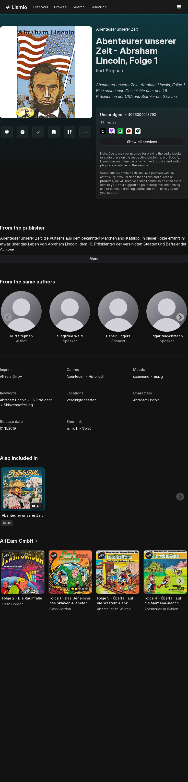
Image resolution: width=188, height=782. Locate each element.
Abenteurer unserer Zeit (117, 29)
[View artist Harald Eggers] (118, 317)
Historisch (96, 376)
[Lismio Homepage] (16, 7)
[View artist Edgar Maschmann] (166, 317)
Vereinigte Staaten (81, 400)
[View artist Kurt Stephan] (21, 317)
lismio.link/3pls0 (79, 428)
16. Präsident (41, 400)
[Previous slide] (8, 317)
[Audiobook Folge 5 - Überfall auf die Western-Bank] (118, 572)
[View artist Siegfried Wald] (69, 317)
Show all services (142, 142)
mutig (158, 376)
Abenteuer (76, 376)
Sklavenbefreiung (18, 405)
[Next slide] (180, 317)
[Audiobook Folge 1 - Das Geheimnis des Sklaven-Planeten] (70, 572)
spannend (141, 376)
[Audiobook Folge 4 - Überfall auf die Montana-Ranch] (165, 572)
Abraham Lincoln (13, 400)
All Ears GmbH (11, 376)
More (94, 259)
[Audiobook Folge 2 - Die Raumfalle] (23, 572)
